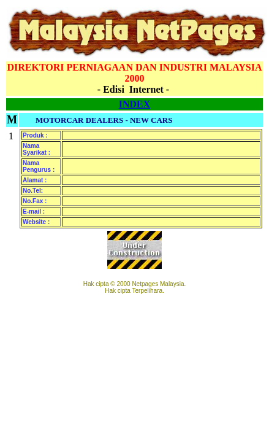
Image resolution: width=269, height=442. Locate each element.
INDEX (135, 104)
